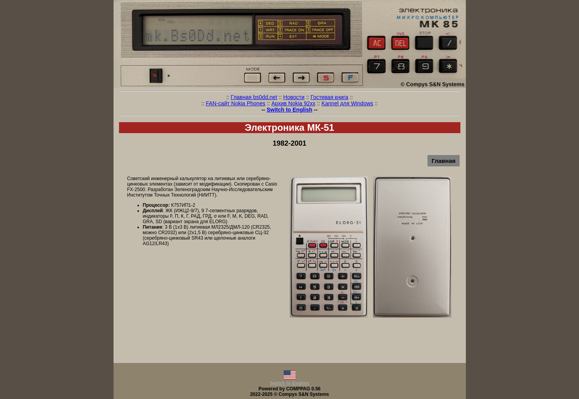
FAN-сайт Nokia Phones (235, 103)
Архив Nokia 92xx (293, 103)
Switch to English (289, 110)
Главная (443, 160)
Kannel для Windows (347, 103)
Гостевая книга (329, 97)
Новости (294, 97)
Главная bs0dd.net (254, 97)
